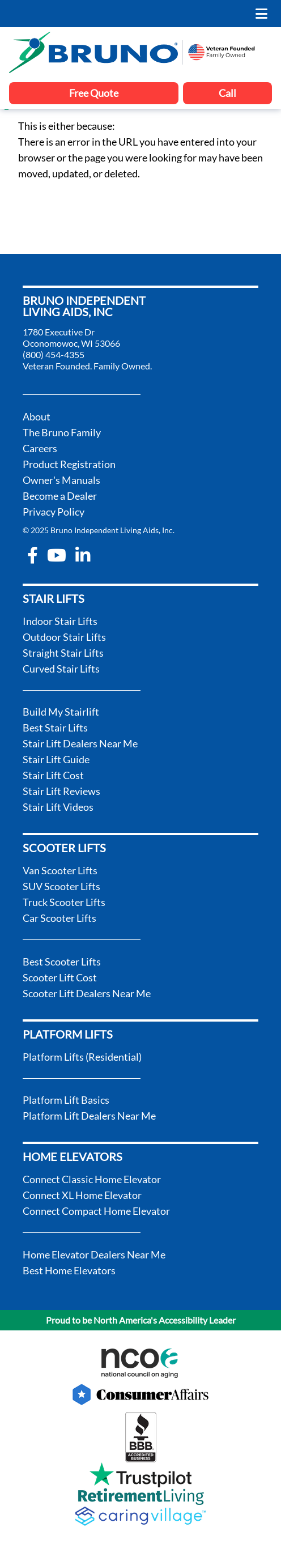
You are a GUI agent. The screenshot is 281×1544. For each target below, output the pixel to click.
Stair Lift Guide (56, 759)
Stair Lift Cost (53, 775)
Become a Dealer (60, 496)
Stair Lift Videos (58, 807)
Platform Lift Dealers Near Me (89, 1115)
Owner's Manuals (61, 480)
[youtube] (56, 555)
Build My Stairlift (61, 711)
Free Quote (93, 93)
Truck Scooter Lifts (64, 902)
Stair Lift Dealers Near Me (80, 743)
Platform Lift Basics (66, 1100)
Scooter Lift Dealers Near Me (87, 993)
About (36, 416)
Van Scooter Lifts (60, 870)
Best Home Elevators (69, 1270)
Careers (40, 448)
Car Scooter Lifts (59, 918)
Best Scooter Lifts (62, 961)
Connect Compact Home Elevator (96, 1211)
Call (227, 93)
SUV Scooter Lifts (61, 886)
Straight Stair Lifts (63, 652)
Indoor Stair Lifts (60, 621)
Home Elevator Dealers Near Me (94, 1254)
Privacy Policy (53, 511)
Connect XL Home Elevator (82, 1195)
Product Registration (69, 464)
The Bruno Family (62, 432)
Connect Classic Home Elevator (92, 1179)
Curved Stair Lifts (61, 668)
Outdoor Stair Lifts (64, 637)
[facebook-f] (32, 555)
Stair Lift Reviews (61, 791)
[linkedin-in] (82, 555)
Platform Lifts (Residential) (82, 1056)
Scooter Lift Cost (60, 977)
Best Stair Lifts (55, 727)
